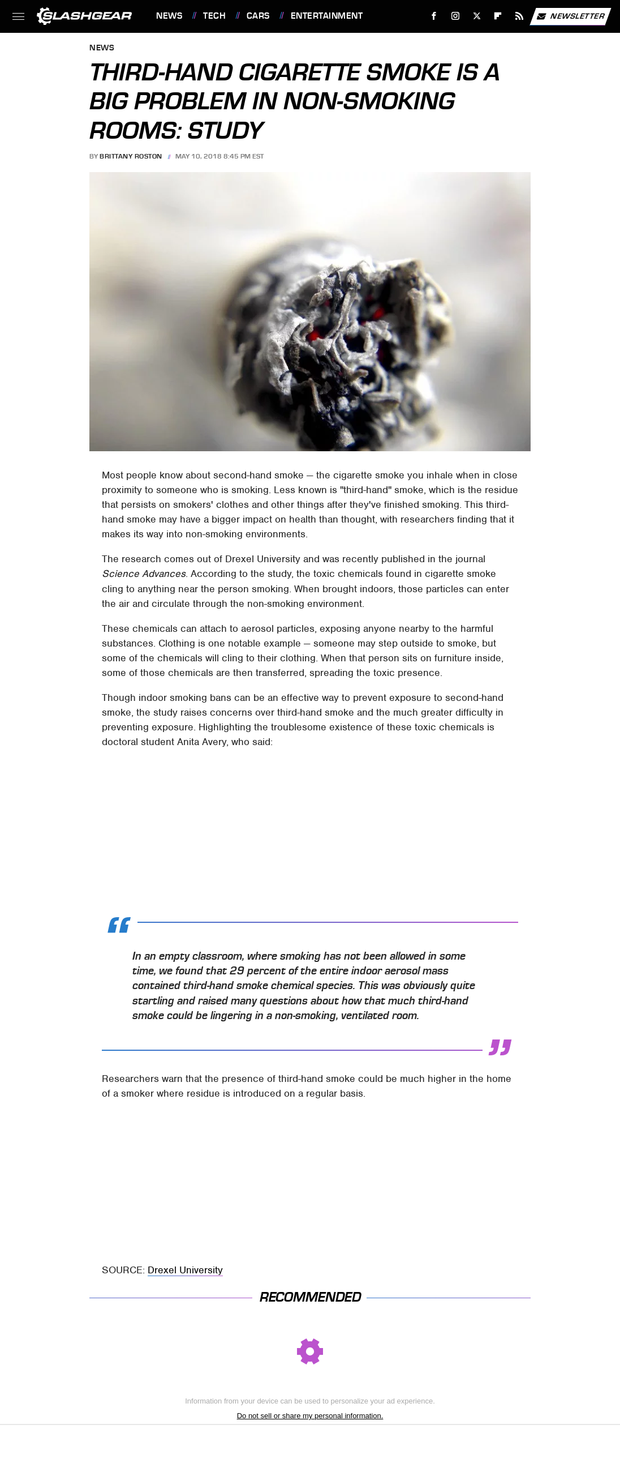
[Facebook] (434, 16)
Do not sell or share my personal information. (310, 1415)
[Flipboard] (498, 16)
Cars (258, 16)
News (169, 16)
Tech (214, 16)
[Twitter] (476, 16)
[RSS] (519, 16)
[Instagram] (455, 16)
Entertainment (327, 16)
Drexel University (185, 1270)
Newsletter (570, 16)
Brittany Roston (131, 156)
